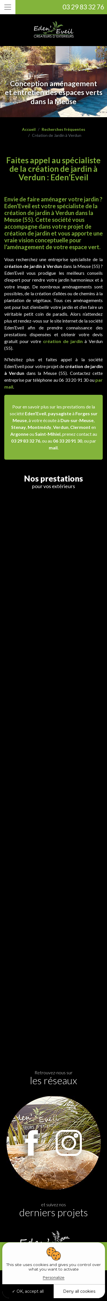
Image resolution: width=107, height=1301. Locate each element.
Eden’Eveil (35, 413)
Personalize (53, 1277)
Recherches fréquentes (63, 129)
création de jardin (62, 341)
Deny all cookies (79, 1291)
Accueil (29, 129)
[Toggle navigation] (7, 7)
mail (53, 447)
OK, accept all (28, 1291)
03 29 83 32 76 (83, 7)
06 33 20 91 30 (67, 440)
